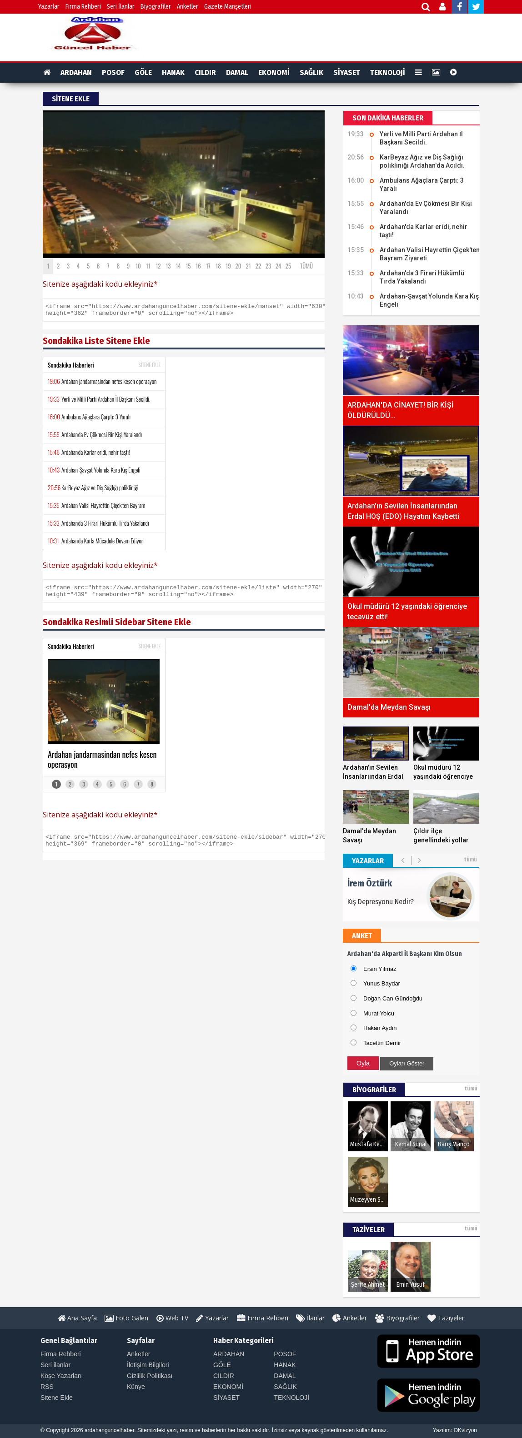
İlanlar (310, 1318)
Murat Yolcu (378, 1013)
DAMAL (237, 72)
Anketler (187, 6)
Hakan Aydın (380, 1028)
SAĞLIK (311, 72)
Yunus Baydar (381, 983)
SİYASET (346, 72)
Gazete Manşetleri (227, 6)
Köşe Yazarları (61, 1375)
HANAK (173, 72)
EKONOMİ (274, 72)
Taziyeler (445, 1318)
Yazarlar (49, 6)
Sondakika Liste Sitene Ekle (96, 343)
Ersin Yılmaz (380, 968)
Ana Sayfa (77, 1318)
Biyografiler (156, 6)
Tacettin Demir (382, 1043)
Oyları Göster (406, 1063)
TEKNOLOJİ (387, 72)
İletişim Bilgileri (148, 1364)
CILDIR (205, 72)
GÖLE (143, 72)
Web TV (172, 1318)
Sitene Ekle (56, 1397)
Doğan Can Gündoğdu (392, 998)
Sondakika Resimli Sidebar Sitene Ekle (117, 627)
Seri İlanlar (121, 6)
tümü (470, 859)
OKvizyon (465, 1430)
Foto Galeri (126, 1318)
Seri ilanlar (55, 1364)
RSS (47, 1386)
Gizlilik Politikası (149, 1375)
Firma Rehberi (83, 6)
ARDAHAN (76, 72)
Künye (136, 1386)
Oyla (363, 1063)
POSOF (113, 72)
